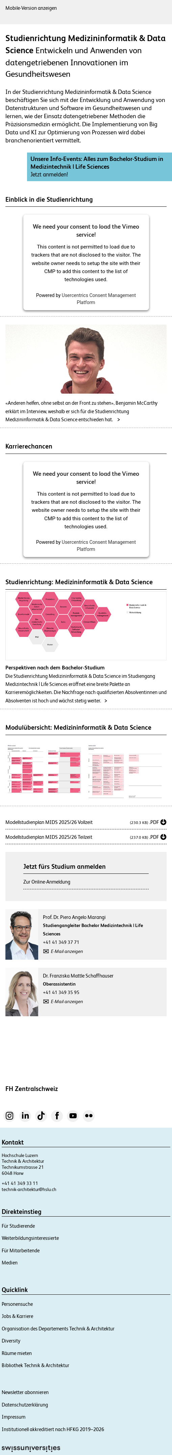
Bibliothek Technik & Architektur (35, 1365)
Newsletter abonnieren (25, 1392)
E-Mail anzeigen (67, 951)
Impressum (13, 1417)
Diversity (11, 1341)
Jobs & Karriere (17, 1316)
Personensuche (17, 1304)
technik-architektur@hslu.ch (29, 1189)
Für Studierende (18, 1226)
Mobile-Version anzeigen (31, 8)
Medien (10, 1262)
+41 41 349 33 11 (20, 1183)
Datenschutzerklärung (25, 1405)
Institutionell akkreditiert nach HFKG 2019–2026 (53, 1429)
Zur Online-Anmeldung (46, 882)
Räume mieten (17, 1353)
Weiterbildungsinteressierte (30, 1238)
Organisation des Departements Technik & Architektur (58, 1328)
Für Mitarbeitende (21, 1250)
